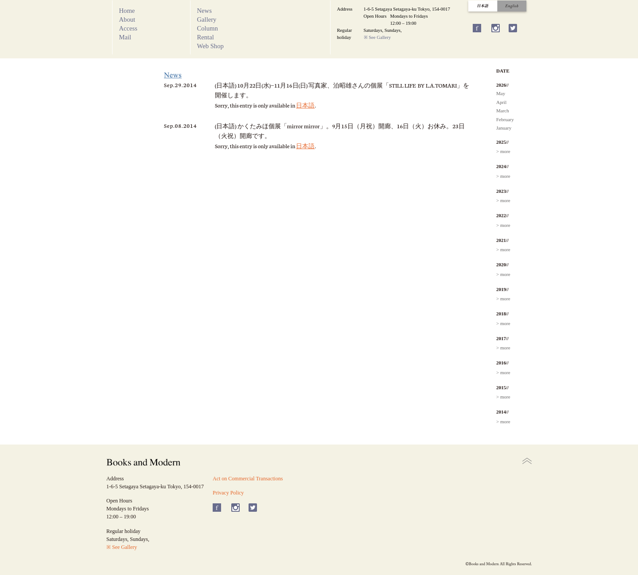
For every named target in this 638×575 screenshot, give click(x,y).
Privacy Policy (228, 493)
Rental (205, 37)
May (500, 93)
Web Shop (210, 46)
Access (128, 28)
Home (127, 10)
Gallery (207, 19)
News (204, 10)
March (502, 110)
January (503, 127)
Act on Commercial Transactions (248, 478)
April (501, 102)
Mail (125, 37)
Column (207, 28)
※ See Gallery (377, 37)
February (505, 119)
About (127, 19)
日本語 (305, 105)
